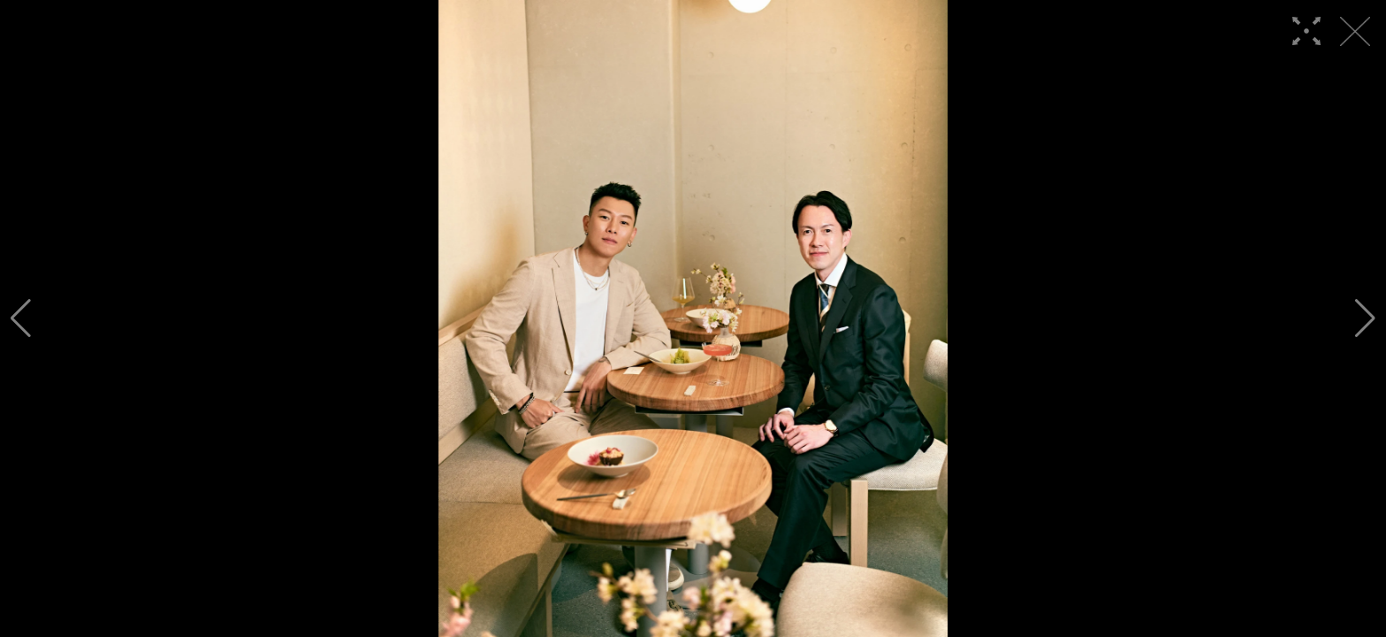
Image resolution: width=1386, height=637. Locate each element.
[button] (21, 318)
